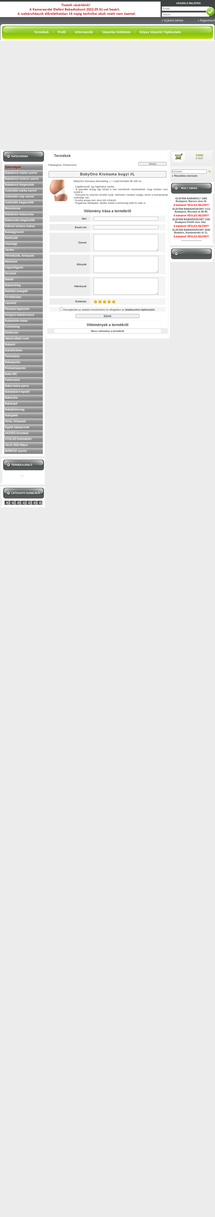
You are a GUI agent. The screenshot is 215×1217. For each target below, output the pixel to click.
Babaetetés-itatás (16, 320)
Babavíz (10, 344)
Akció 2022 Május (16, 445)
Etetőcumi (11, 332)
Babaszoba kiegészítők (20, 220)
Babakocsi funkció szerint (22, 178)
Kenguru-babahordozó (19, 314)
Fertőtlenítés (13, 297)
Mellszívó (11, 261)
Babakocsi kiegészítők (19, 184)
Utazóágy (11, 243)
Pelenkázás (12, 356)
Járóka (9, 249)
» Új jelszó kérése (172, 20)
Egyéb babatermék (17, 427)
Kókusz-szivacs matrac (20, 226)
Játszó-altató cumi (17, 338)
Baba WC (11, 374)
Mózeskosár (13, 208)
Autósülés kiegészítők (19, 202)
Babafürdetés (14, 350)
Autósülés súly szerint (19, 196)
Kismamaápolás (15, 368)
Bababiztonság (14, 409)
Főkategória (54, 165)
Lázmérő (10, 303)
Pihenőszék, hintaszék (19, 255)
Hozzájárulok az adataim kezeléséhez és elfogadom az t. (109, 309)
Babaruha (11, 397)
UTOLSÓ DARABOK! (18, 439)
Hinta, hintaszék (15, 421)
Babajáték (11, 415)
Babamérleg (13, 285)
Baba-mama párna (17, 385)
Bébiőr (9, 279)
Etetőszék (11, 238)
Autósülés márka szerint (21, 190)
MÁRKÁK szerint (16, 451)
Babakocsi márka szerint (21, 173)
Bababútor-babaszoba (19, 214)
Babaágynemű (14, 232)
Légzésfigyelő (14, 267)
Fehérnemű (12, 380)
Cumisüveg (12, 326)
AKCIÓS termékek (16, 433)
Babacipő (11, 403)
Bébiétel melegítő (16, 291)
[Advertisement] (52, 95)
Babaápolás (12, 362)
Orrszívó (10, 273)
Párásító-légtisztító (17, 309)
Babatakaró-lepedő (17, 391)
